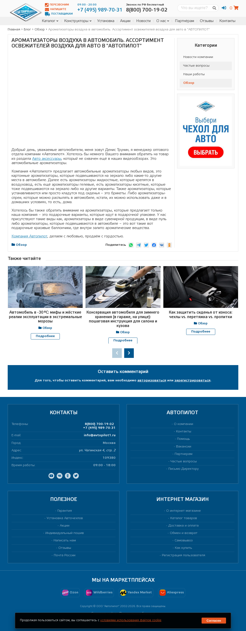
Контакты (227, 21)
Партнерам (183, 453)
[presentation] (117, 353)
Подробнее (45, 336)
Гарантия (64, 510)
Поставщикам (59, 14)
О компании (183, 424)
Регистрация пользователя (183, 555)
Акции (125, 21)
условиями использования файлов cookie (130, 620)
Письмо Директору (183, 468)
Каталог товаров (183, 518)
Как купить (183, 548)
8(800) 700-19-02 (99, 424)
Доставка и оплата (183, 525)
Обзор (188, 83)
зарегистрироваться (192, 380)
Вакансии (183, 446)
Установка (105, 21)
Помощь (183, 439)
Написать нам (65, 540)
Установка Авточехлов (65, 518)
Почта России (64, 555)
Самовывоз (184, 540)
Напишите (55, 9)
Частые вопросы (196, 65)
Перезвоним (57, 5)
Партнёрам (184, 21)
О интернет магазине (183, 510)
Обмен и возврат (183, 533)
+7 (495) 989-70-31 (99, 428)
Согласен (214, 620)
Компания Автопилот (29, 236)
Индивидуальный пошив (64, 533)
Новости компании (198, 57)
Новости (143, 21)
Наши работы (194, 74)
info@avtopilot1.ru (100, 435)
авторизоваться (151, 380)
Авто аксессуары (46, 159)
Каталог (50, 21)
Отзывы (207, 21)
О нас (162, 21)
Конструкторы (78, 21)
